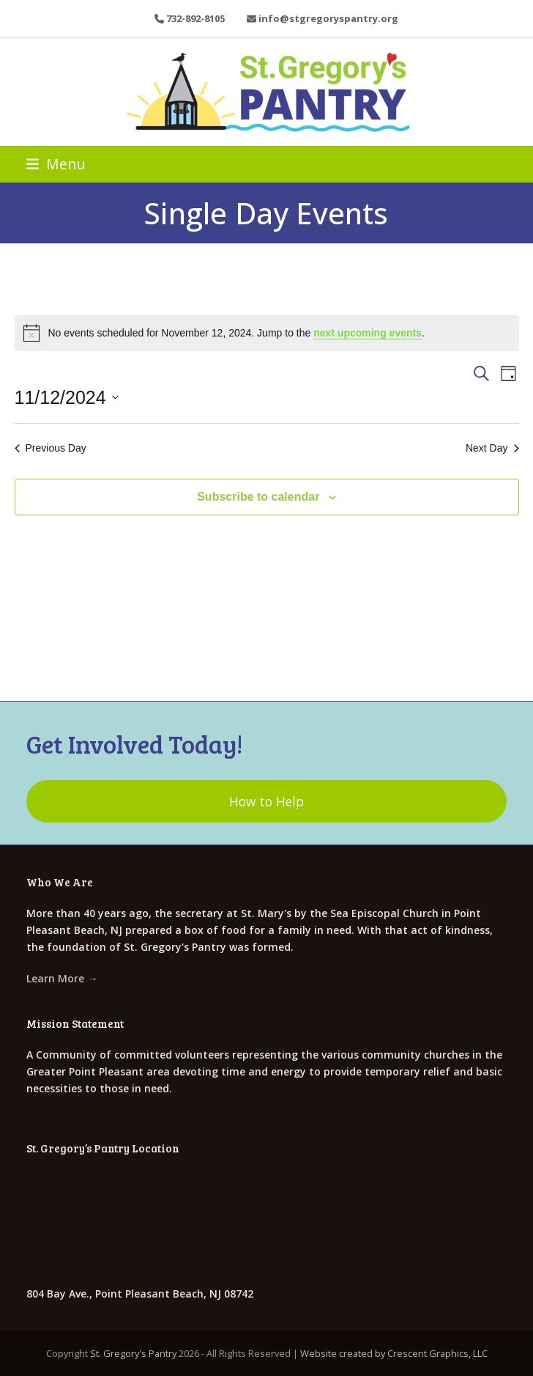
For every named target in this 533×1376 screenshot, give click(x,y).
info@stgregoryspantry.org (328, 18)
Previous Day (50, 448)
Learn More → (61, 978)
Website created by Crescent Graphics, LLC (394, 1353)
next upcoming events (367, 333)
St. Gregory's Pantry (133, 1353)
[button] (55, 164)
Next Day (492, 448)
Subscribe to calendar (258, 496)
